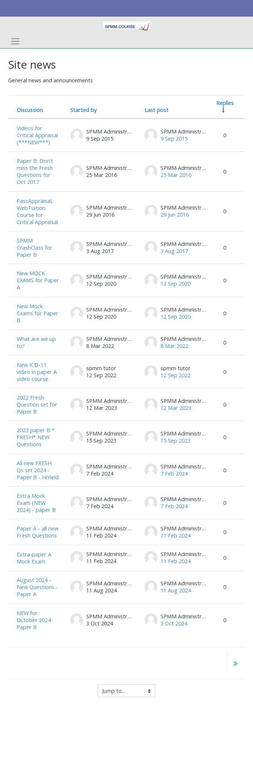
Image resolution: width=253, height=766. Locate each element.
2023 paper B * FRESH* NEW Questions (36, 437)
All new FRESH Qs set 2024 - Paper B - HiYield (38, 470)
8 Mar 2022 (174, 345)
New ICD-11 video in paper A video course (37, 371)
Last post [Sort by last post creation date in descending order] (156, 110)
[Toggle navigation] (15, 41)
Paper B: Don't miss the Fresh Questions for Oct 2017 (35, 171)
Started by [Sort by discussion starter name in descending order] (83, 110)
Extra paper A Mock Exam (34, 558)
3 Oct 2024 (173, 623)
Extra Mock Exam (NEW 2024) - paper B (36, 502)
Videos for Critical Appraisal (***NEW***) (37, 135)
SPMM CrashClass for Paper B (34, 247)
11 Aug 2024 (175, 590)
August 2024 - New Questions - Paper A (37, 587)
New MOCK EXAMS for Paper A (38, 280)
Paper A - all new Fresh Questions (37, 532)
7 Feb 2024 (174, 473)
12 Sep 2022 (175, 375)
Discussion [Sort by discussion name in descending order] (30, 110)
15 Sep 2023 (175, 440)
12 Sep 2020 (175, 283)
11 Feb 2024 (175, 535)
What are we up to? (36, 342)
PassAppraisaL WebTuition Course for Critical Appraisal (37, 211)
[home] (126, 26)
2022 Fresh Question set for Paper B (37, 404)
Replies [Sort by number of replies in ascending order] (225, 102)
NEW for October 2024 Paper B (34, 620)
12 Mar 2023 (175, 407)
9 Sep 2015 (174, 138)
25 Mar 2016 (175, 174)
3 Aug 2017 (174, 250)
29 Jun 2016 (174, 214)
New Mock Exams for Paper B (37, 313)
